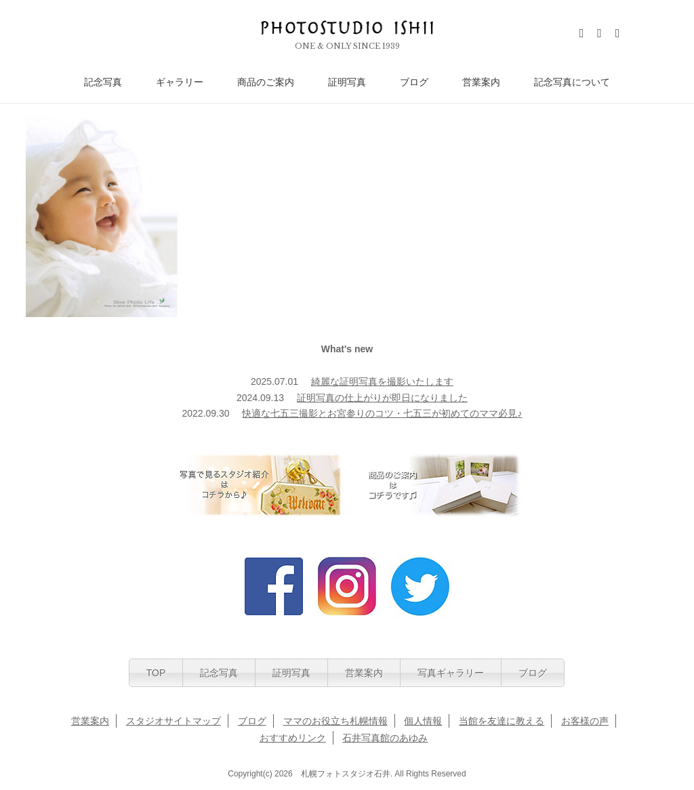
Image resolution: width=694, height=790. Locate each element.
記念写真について (572, 82)
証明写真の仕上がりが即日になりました (382, 397)
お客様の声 (585, 720)
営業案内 (481, 82)
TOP (156, 672)
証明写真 (347, 82)
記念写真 (103, 82)
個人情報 (423, 720)
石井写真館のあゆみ (385, 737)
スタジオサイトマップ (173, 720)
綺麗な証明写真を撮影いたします (382, 381)
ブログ (414, 82)
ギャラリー (179, 82)
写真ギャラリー (450, 672)
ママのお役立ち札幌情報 (335, 720)
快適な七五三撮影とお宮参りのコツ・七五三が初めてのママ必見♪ (382, 413)
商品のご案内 (265, 82)
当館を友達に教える (501, 720)
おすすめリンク (293, 737)
